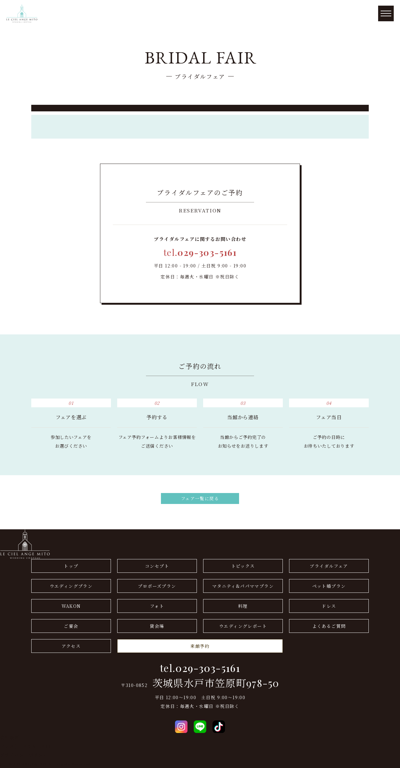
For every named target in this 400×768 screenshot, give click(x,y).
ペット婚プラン (329, 586)
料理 (243, 606)
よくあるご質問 (329, 626)
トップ (71, 566)
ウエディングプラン (71, 586)
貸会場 (157, 626)
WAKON (71, 606)
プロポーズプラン (157, 586)
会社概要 (9, 737)
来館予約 (200, 646)
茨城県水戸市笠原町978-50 (215, 683)
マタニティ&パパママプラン (243, 586)
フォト (157, 606)
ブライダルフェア (329, 566)
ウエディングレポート (243, 626)
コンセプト (157, 566)
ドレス (329, 606)
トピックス (243, 566)
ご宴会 (71, 626)
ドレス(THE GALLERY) (26, 746)
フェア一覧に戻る (200, 498)
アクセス (71, 646)
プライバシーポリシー (24, 755)
